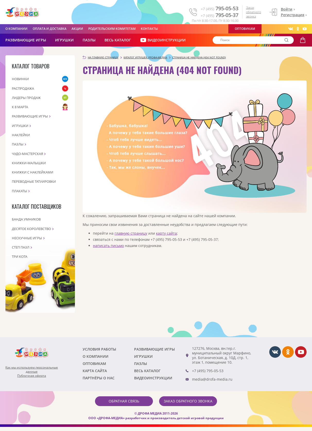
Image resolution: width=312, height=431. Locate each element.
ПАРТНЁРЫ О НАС (99, 377)
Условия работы (99, 349)
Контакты (149, 28)
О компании (16, 28)
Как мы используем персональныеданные (31, 369)
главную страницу (131, 233)
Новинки (20, 79)
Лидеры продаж (26, 97)
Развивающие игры (30, 116)
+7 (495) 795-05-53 (207, 370)
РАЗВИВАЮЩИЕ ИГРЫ (25, 40)
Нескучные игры (27, 238)
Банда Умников (26, 219)
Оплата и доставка (49, 28)
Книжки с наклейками (32, 172)
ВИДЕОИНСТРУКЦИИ (163, 40)
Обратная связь (124, 401)
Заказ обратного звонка (253, 12)
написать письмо (108, 245)
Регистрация (292, 14)
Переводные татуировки (34, 181)
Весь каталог (118, 40)
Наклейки (21, 135)
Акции (77, 28)
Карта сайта (95, 370)
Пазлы (89, 40)
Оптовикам (245, 28)
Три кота (19, 256)
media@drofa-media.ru (212, 379)
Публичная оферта (31, 376)
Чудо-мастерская (27, 153)
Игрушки (64, 40)
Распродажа (23, 88)
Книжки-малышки (29, 163)
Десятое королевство (31, 228)
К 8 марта (20, 107)
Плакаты (19, 191)
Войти (286, 9)
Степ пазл (20, 247)
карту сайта (166, 233)
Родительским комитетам (112, 28)
